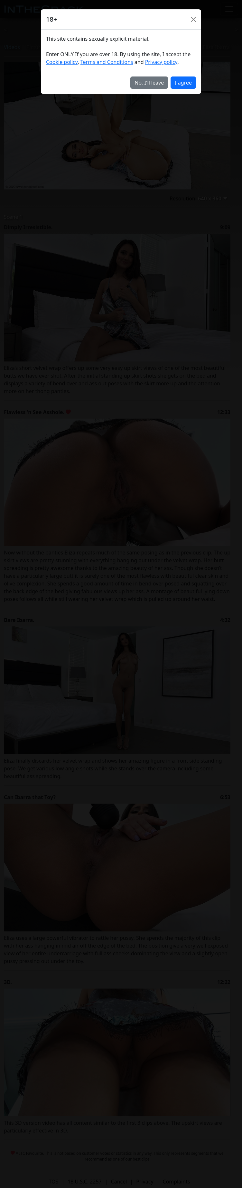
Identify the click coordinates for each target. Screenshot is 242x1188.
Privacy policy (161, 62)
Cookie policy (62, 62)
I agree (183, 82)
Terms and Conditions (106, 62)
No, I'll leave (149, 82)
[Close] (193, 19)
